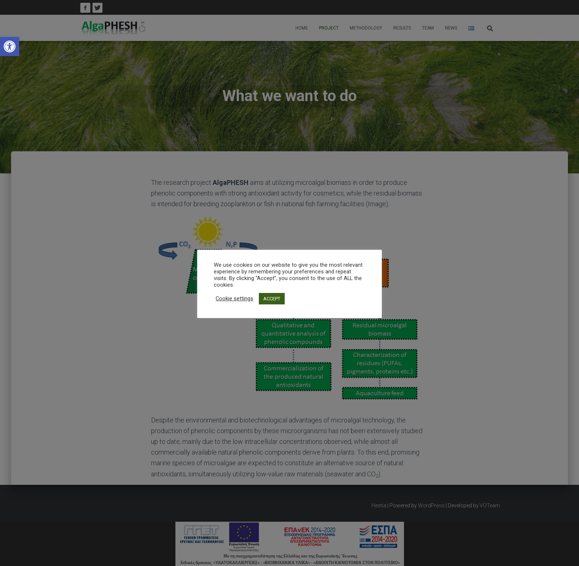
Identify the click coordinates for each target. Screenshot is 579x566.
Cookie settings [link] (234, 298)
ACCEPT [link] (271, 298)
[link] (9, 46)
